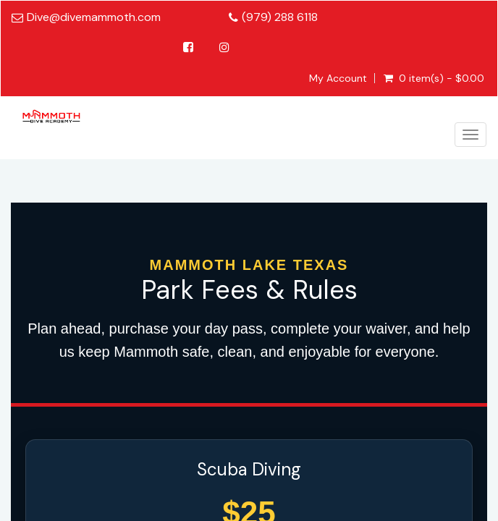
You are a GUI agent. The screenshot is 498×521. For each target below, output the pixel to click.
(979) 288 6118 (280, 17)
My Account (338, 78)
